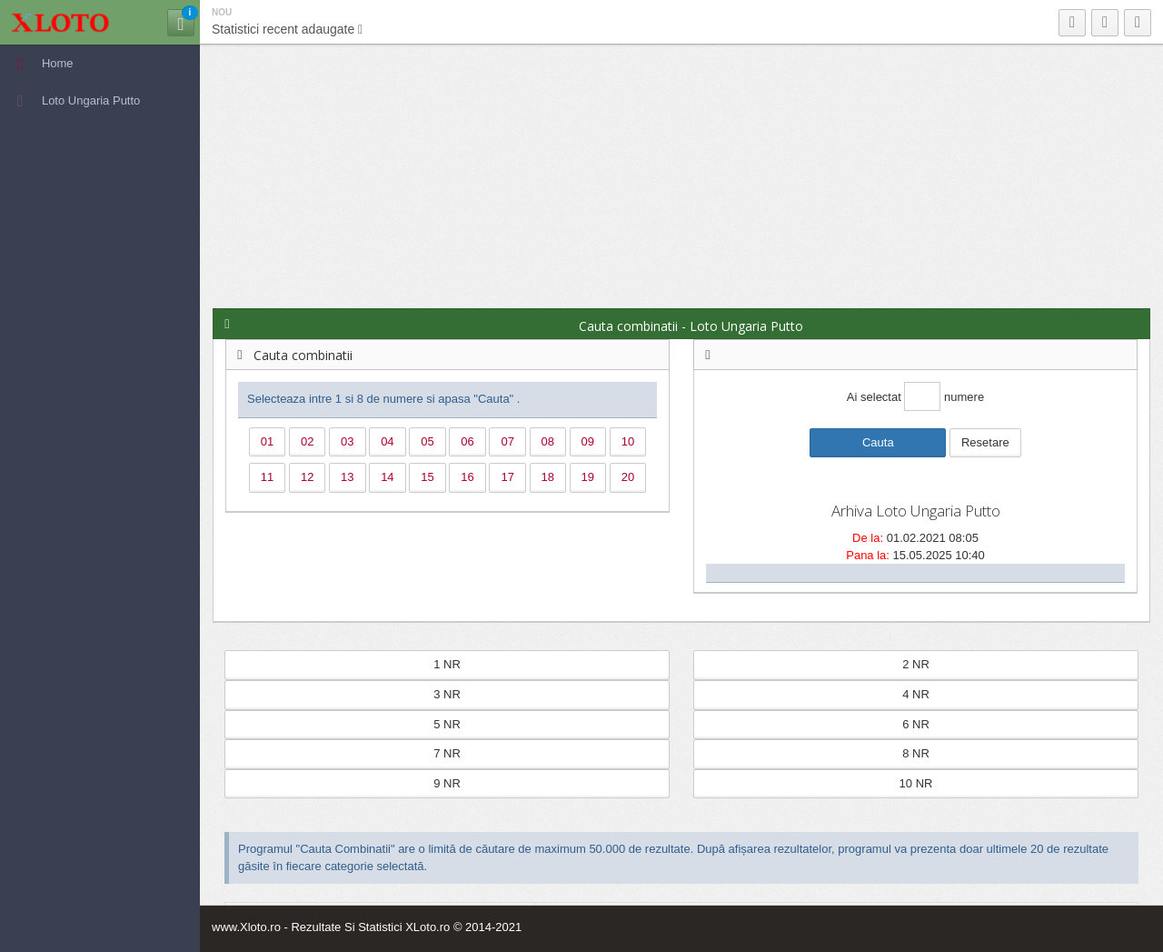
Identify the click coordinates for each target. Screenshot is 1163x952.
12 (307, 477)
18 (548, 477)
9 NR (447, 783)
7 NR (447, 753)
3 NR (447, 694)
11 (267, 477)
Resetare (985, 442)
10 (627, 441)
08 (548, 441)
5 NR (447, 724)
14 (387, 477)
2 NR (915, 664)
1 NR (447, 664)
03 (347, 441)
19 (588, 477)
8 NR (915, 753)
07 (507, 441)
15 (427, 477)
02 (307, 441)
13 (347, 477)
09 (588, 441)
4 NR (915, 694)
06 (467, 441)
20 (627, 477)
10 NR (916, 783)
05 (427, 441)
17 (507, 477)
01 (267, 441)
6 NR (915, 724)
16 (467, 477)
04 (387, 441)
